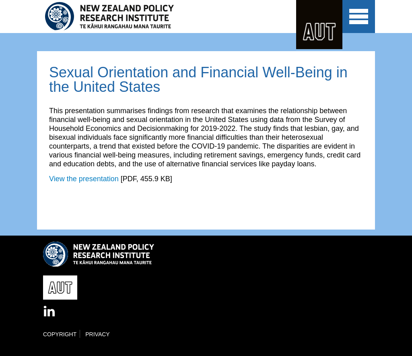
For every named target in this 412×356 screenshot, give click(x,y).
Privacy (97, 334)
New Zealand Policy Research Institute (115, 16)
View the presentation (84, 179)
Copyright (59, 334)
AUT (319, 24)
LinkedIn (50, 312)
